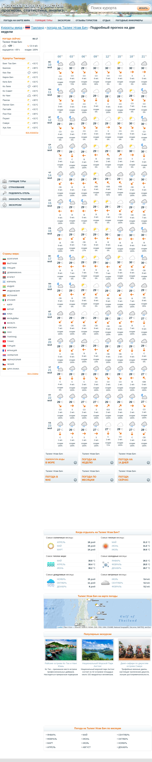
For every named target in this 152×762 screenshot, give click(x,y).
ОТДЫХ (106, 20)
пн (49, 89)
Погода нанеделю (89, 461)
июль (86, 743)
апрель (51, 747)
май (85, 735)
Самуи (6, 123)
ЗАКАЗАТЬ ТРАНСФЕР (20, 199)
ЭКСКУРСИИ (64, 20)
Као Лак (7, 72)
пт (49, 200)
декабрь (123, 747)
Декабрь (116, 568)
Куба (9, 314)
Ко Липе (7, 86)
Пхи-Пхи (7, 114)
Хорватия (12, 355)
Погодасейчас (123, 478)
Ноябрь (61, 579)
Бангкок (7, 68)
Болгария (12, 259)
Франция (12, 350)
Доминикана (14, 272)
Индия (10, 286)
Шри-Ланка (13, 369)
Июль (115, 549)
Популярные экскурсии (97, 634)
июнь (86, 739)
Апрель (61, 542)
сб (49, 228)
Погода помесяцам (89, 478)
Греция (11, 268)
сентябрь (124, 735)
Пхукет (6, 118)
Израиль (11, 282)
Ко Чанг (7, 95)
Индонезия (13, 291)
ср (49, 145)
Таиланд (37, 27)
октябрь (123, 739)
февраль (52, 739)
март (50, 743)
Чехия (10, 364)
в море (55, 461)
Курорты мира (11, 27)
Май (59, 546)
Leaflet (60, 627)
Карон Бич (8, 77)
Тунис (10, 341)
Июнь (115, 546)
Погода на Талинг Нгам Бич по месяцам (97, 728)
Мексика (12, 327)
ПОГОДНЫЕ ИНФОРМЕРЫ (129, 20)
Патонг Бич (8, 105)
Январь (116, 561)
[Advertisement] (98, 42)
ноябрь (122, 743)
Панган (6, 100)
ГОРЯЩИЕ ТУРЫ (43, 20)
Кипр (9, 304)
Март (60, 549)
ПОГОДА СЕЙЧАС (11, 39)
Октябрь (62, 583)
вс (49, 62)
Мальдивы (13, 318)
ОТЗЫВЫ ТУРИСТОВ (86, 20)
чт (49, 172)
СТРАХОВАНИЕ (16, 187)
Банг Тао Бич (9, 63)
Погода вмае (51, 478)
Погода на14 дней (125, 461)
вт (49, 117)
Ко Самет (7, 91)
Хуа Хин (7, 127)
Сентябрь (117, 583)
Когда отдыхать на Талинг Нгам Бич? (98, 532)
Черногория (14, 360)
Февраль (117, 564)
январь (51, 735)
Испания (12, 295)
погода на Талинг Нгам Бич (67, 27)
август (87, 747)
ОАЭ (9, 332)
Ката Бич (7, 82)
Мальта (11, 323)
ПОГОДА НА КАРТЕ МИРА (17, 20)
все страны (32, 373)
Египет (11, 277)
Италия (11, 300)
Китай (10, 309)
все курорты (32, 132)
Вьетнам (12, 263)
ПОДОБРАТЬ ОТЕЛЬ (19, 193)
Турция (11, 346)
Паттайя (7, 109)
